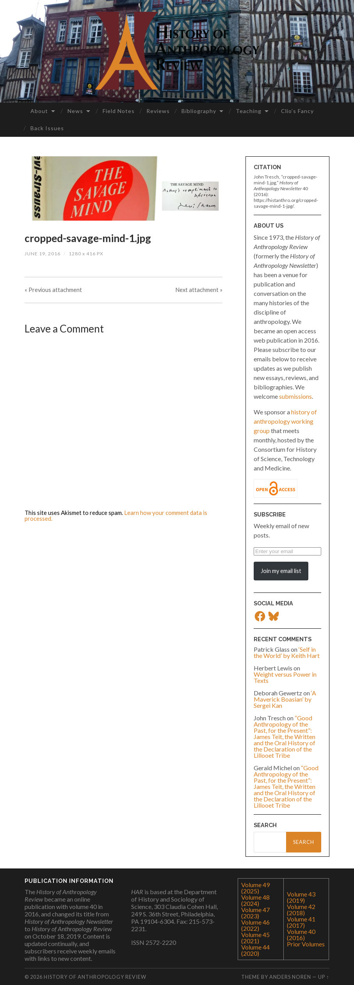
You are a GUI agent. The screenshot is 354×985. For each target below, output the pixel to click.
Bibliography (198, 111)
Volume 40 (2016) (301, 934)
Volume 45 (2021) (255, 937)
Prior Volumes (306, 944)
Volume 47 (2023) (255, 913)
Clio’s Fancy (297, 111)
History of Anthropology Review (95, 977)
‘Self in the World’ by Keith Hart (287, 652)
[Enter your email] (287, 551)
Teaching (248, 111)
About (39, 111)
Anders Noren (290, 977)
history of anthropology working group (285, 421)
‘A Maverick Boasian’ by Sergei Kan (285, 699)
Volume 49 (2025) (255, 888)
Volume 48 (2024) (255, 900)
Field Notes (119, 111)
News (75, 111)
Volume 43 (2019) (301, 897)
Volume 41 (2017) (301, 922)
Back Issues (47, 128)
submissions (295, 396)
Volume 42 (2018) (301, 909)
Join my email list (281, 571)
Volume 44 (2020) (255, 950)
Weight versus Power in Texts (285, 677)
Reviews (158, 111)
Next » (199, 291)
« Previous (53, 291)
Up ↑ (323, 977)
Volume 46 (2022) (255, 925)
